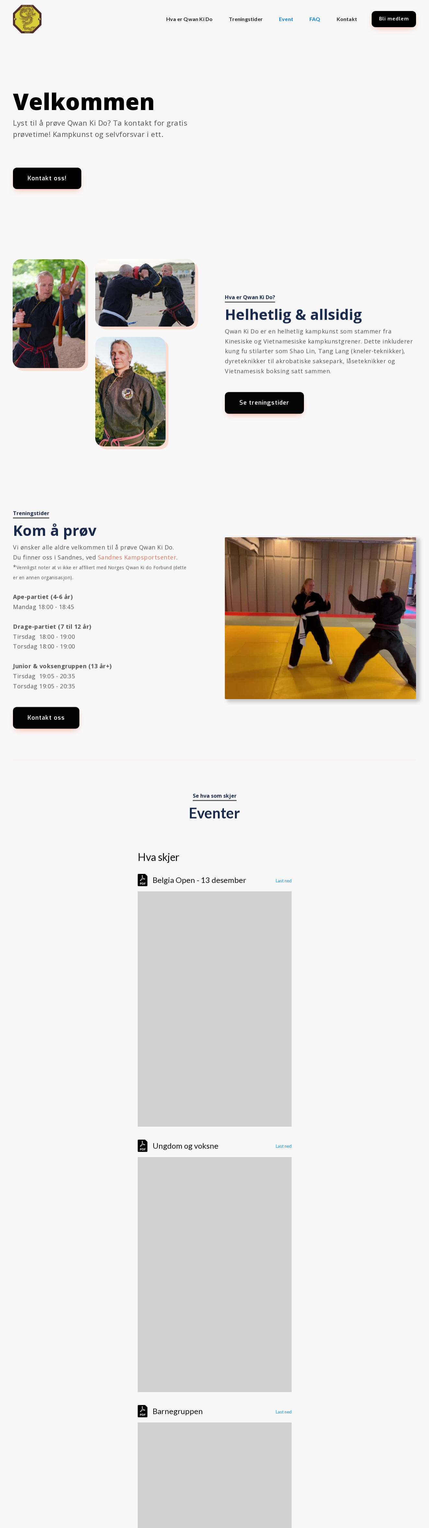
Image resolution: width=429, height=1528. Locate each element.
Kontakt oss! (47, 178)
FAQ (314, 19)
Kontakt (347, 19)
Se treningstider (264, 408)
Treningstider (246, 19)
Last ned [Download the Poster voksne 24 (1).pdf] (284, 1146)
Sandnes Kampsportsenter (137, 559)
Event (286, 19)
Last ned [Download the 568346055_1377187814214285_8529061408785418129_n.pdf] (284, 880)
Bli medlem (394, 19)
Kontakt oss (46, 719)
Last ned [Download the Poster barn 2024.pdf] (284, 1411)
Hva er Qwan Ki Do (189, 19)
